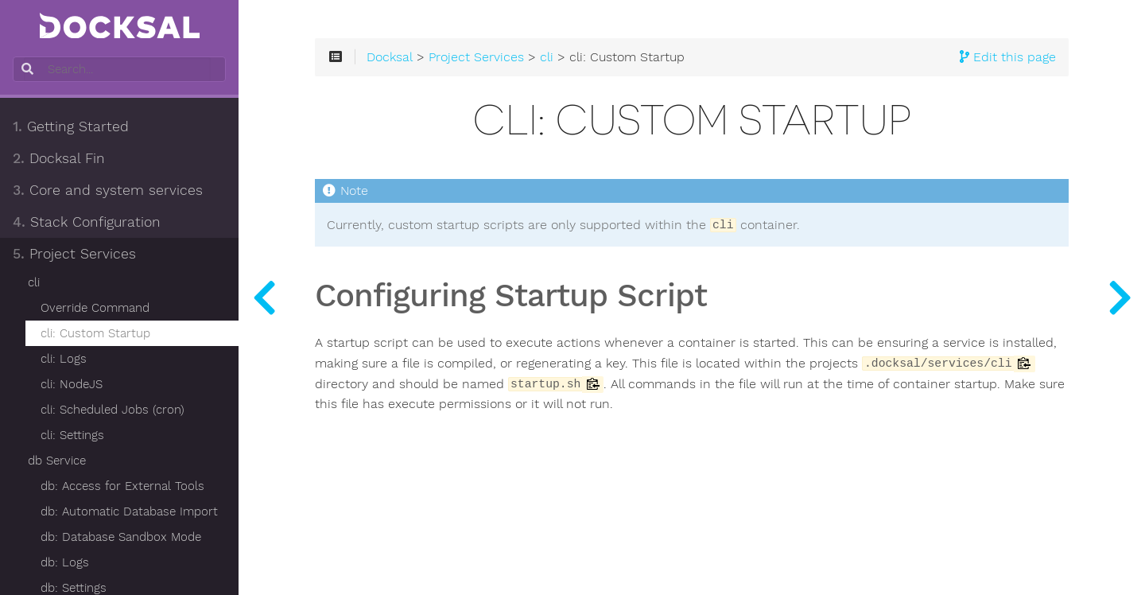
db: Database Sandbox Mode (121, 537)
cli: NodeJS (72, 384)
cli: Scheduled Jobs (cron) (112, 409)
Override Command (95, 308)
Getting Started (71, 126)
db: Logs (65, 562)
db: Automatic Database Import (129, 511)
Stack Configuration (87, 222)
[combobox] (117, 69)
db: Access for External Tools (122, 486)
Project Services (74, 254)
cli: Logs (64, 359)
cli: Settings (72, 435)
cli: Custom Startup (95, 333)
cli (34, 282)
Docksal (390, 57)
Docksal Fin (59, 158)
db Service (57, 460)
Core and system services (108, 190)
